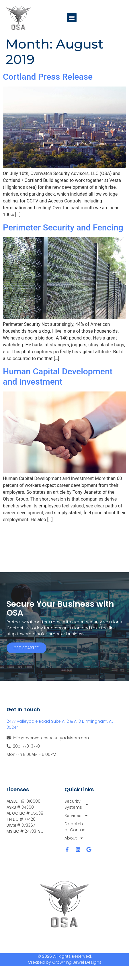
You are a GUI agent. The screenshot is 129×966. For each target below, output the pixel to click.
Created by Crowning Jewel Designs (64, 962)
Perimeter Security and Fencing (63, 227)
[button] (72, 17)
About (74, 838)
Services (76, 816)
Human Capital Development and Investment (58, 376)
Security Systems (76, 804)
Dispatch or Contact (75, 827)
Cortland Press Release (48, 77)
